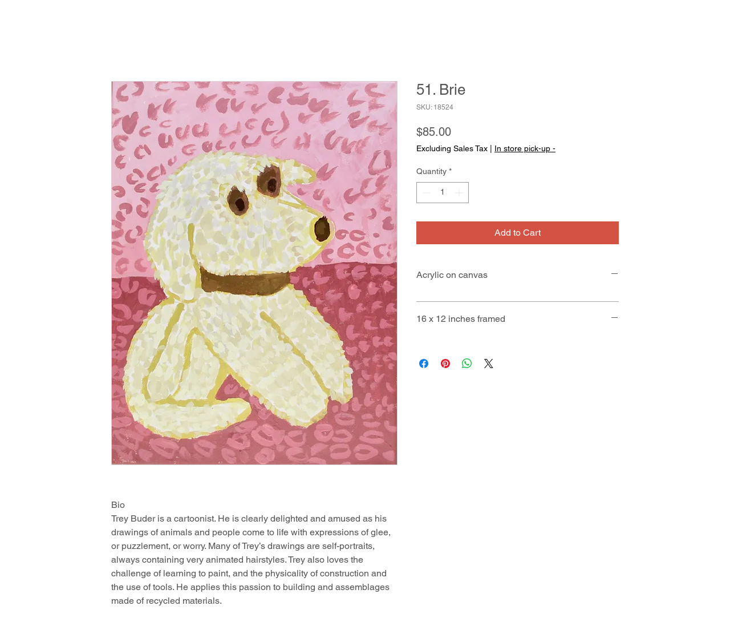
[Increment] (460, 193)
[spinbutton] (442, 193)
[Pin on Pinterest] (445, 363)
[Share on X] (489, 363)
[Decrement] (425, 193)
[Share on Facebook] (424, 363)
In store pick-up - (524, 148)
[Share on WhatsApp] (467, 363)
